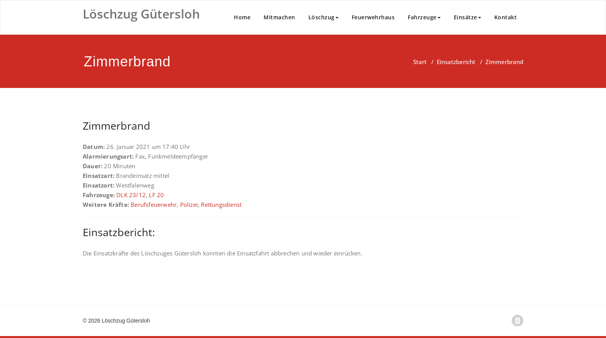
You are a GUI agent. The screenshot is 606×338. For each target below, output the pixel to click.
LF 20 (156, 195)
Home (242, 17)
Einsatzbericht (456, 62)
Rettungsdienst (221, 204)
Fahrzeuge (424, 17)
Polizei (189, 204)
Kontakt (505, 17)
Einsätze (467, 17)
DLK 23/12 (131, 195)
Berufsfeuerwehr (154, 204)
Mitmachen (279, 17)
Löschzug (323, 17)
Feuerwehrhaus (373, 17)
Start (420, 62)
